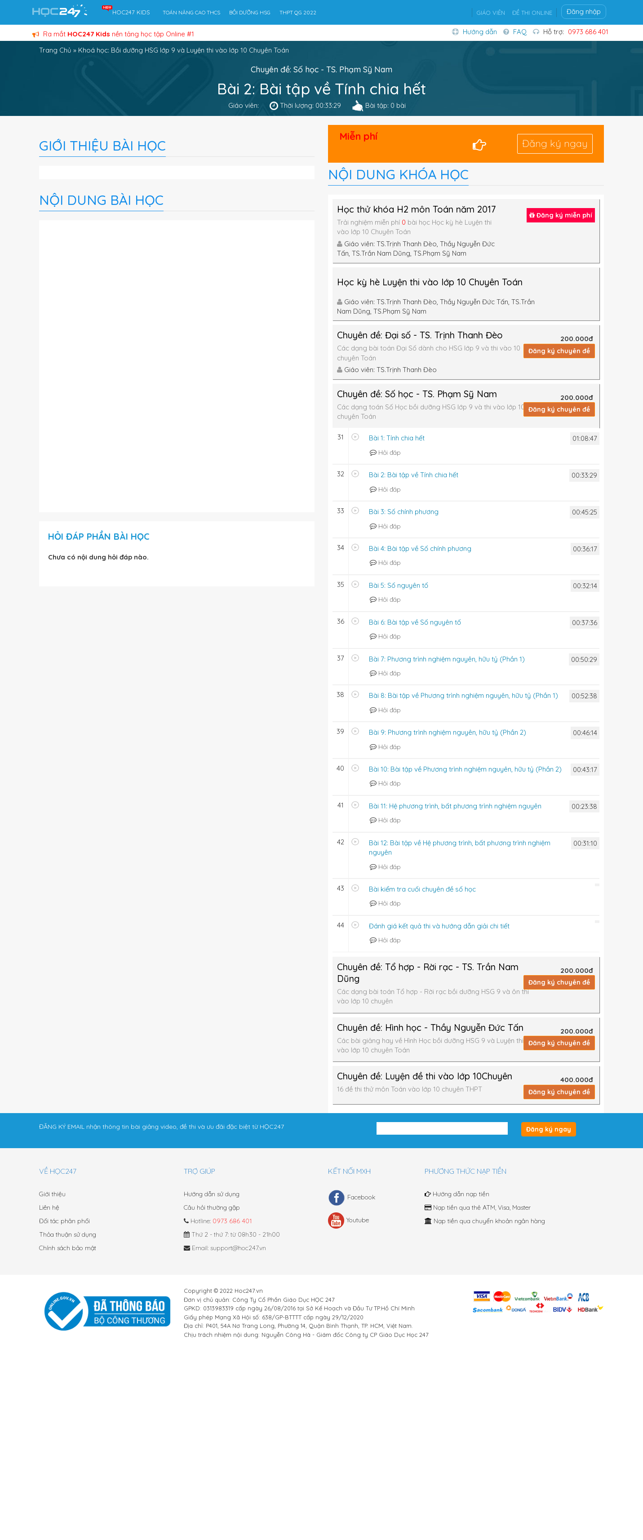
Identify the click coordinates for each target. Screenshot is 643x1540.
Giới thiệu (52, 1194)
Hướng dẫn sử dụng (211, 1194)
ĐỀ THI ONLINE (532, 12)
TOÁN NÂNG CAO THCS (191, 12)
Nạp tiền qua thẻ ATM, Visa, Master (478, 1207)
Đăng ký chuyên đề (559, 351)
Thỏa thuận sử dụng (67, 1234)
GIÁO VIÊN (490, 12)
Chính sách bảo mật (67, 1248)
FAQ (520, 31)
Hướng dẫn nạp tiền (457, 1194)
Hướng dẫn (480, 31)
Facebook (351, 1197)
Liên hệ (49, 1207)
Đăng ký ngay (555, 143)
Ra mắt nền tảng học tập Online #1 (113, 34)
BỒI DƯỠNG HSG (250, 12)
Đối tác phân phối (64, 1221)
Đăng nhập (584, 11)
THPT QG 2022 (297, 12)
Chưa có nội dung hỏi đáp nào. (98, 557)
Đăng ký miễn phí (560, 215)
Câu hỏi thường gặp (212, 1207)
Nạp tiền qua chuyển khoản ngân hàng (485, 1221)
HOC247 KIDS (131, 12)
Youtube (348, 1220)
